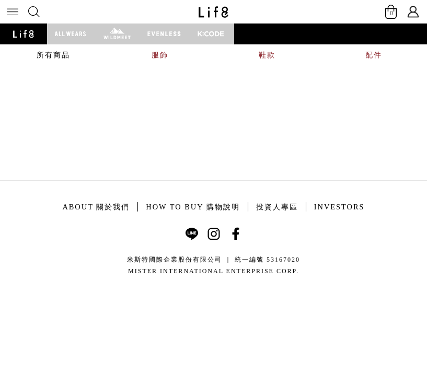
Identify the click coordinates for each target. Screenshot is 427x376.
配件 (373, 55)
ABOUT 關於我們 (96, 207)
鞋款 (267, 55)
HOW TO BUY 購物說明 (192, 207)
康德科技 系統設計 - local (213, 284)
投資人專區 (277, 207)
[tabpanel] (213, 65)
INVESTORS (339, 207)
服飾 (160, 55)
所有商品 (53, 55)
